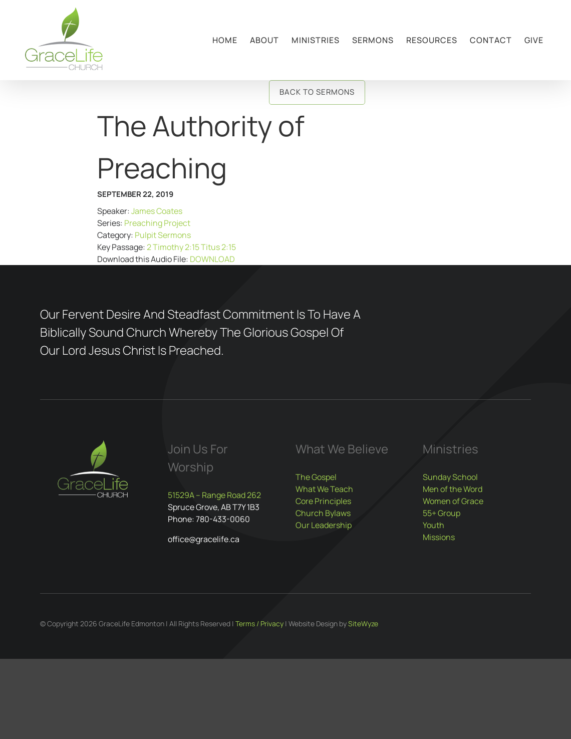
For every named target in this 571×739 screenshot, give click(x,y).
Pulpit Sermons (163, 234)
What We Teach (324, 489)
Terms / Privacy (259, 623)
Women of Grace (453, 501)
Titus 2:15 (218, 247)
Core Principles (323, 501)
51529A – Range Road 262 (214, 495)
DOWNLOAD (212, 259)
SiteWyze (363, 623)
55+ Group (441, 513)
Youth (433, 525)
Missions (439, 537)
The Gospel (316, 476)
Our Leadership (324, 525)
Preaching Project (157, 222)
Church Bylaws (323, 513)
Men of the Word (452, 489)
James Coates (156, 210)
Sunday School (450, 476)
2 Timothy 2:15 (173, 247)
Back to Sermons (317, 92)
